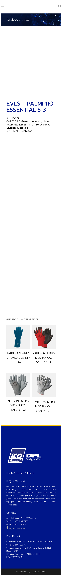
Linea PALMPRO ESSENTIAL (28, 123)
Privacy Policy (23, 571)
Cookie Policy (39, 571)
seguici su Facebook (16, 528)
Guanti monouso (31, 121)
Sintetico (22, 127)
